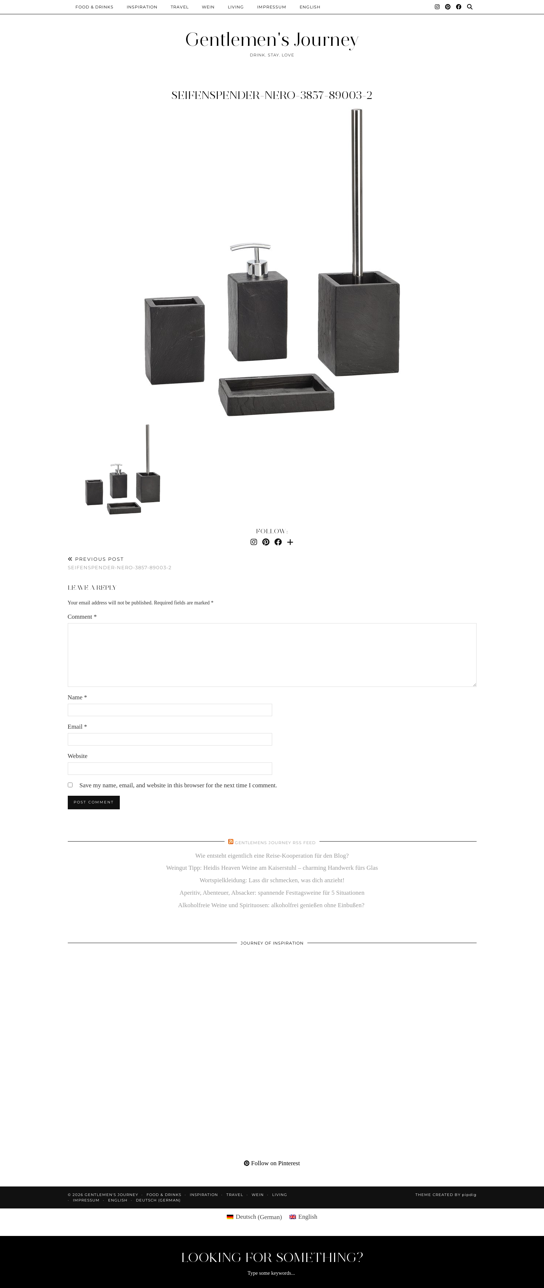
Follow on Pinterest (272, 1163)
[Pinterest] (448, 7)
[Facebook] (459, 7)
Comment (82, 616)
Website (78, 755)
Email (77, 726)
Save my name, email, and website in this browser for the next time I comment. (178, 785)
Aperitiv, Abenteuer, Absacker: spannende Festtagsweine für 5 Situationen (272, 892)
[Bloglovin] (290, 542)
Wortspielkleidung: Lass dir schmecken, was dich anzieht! (272, 880)
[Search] (470, 7)
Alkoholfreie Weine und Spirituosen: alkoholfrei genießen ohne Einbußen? (272, 905)
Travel (180, 7)
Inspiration (142, 7)
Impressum (271, 7)
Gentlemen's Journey (272, 39)
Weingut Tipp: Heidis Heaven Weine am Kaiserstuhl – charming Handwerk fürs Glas (272, 867)
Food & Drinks (94, 7)
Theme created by (446, 1194)
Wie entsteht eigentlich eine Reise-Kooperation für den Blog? (272, 855)
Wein (208, 7)
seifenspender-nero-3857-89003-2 (272, 95)
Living (236, 7)
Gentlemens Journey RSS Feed (275, 842)
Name (77, 697)
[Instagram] (437, 7)
